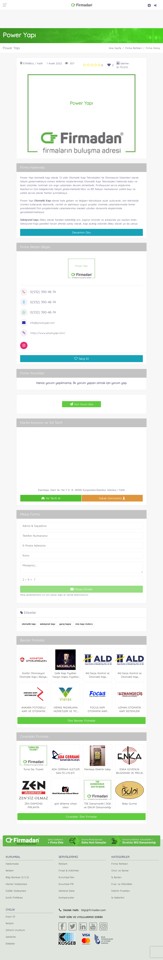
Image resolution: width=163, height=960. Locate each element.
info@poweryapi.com (42, 322)
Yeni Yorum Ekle (81, 404)
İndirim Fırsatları (120, 890)
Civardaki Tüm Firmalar (81, 816)
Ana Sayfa (115, 48)
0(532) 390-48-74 (43, 292)
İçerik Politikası (14, 897)
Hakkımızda (12, 863)
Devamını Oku (81, 232)
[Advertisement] (81, 19)
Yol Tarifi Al (50, 498)
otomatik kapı (29, 624)
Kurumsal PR (66, 883)
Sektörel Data (67, 890)
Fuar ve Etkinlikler (121, 883)
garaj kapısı (65, 624)
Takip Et (81, 358)
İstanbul (28, 63)
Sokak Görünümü (112, 498)
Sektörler (11, 936)
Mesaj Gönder (81, 589)
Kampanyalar (66, 897)
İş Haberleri (117, 897)
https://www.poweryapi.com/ (47, 333)
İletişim (10, 870)
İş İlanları (116, 877)
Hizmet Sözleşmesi (16, 883)
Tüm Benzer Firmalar (82, 720)
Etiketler (10, 943)
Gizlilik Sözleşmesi (16, 890)
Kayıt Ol (10, 916)
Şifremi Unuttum (15, 930)
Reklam (63, 863)
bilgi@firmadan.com (93, 910)
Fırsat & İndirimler (69, 870)
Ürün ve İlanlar (120, 870)
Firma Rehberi (133, 48)
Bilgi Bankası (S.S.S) (17, 877)
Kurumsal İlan (66, 877)
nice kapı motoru (84, 624)
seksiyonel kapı (47, 624)
